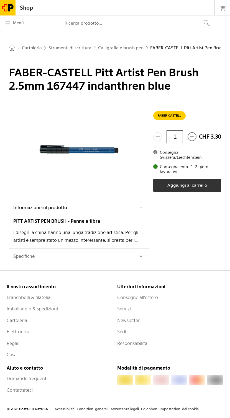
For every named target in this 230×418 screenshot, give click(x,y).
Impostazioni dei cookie (179, 409)
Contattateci (20, 390)
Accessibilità (65, 409)
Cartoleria (17, 320)
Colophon (149, 409)
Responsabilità (132, 343)
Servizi (124, 308)
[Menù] (30, 23)
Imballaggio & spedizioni (32, 308)
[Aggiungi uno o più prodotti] (192, 136)
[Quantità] (175, 136)
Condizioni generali (92, 409)
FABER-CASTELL (169, 115)
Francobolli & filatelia (28, 297)
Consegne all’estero (137, 297)
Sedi (121, 331)
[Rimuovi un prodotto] (157, 136)
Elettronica (18, 331)
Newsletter (128, 320)
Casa (12, 354)
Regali (13, 343)
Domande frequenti (27, 378)
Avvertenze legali (125, 409)
